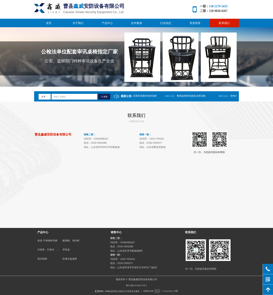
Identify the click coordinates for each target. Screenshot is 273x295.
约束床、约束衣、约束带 (49, 249)
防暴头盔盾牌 (70, 259)
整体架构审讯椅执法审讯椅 (194, 96)
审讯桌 (66, 249)
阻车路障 (42, 259)
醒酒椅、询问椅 (71, 240)
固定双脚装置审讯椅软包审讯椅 (143, 96)
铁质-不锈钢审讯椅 (48, 240)
